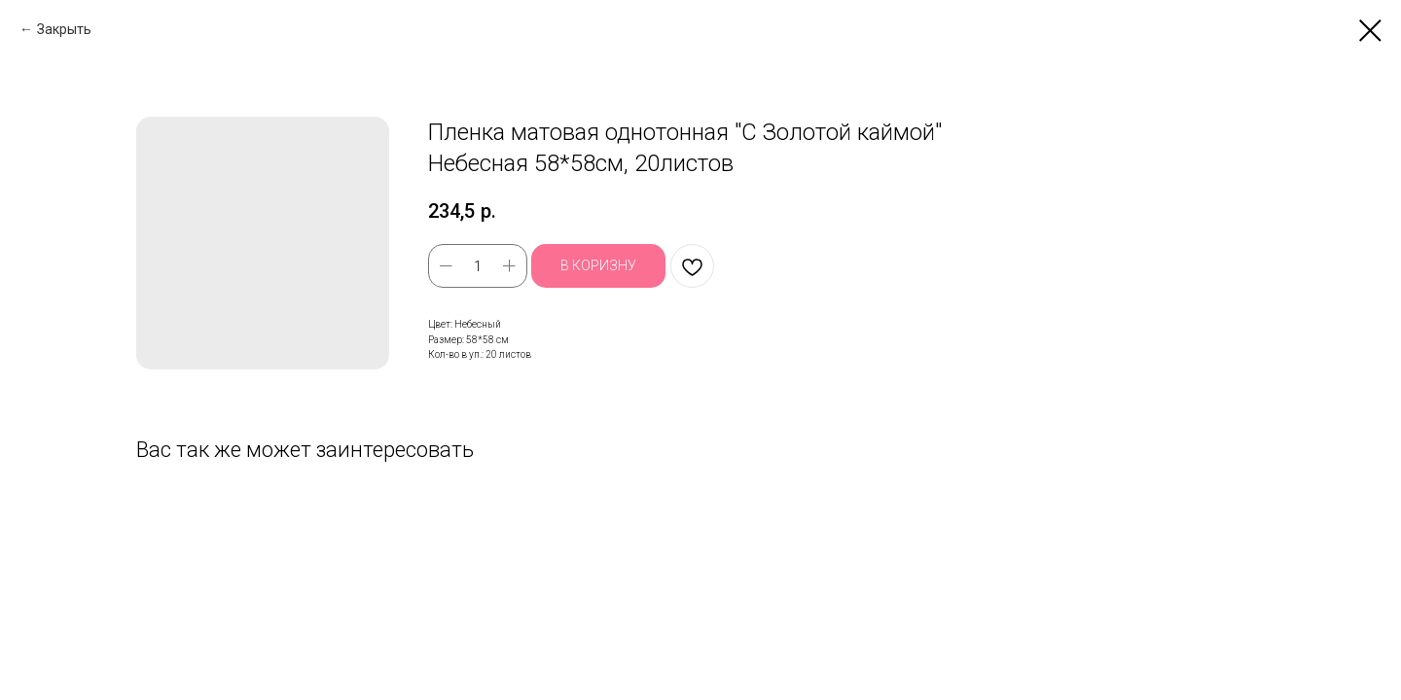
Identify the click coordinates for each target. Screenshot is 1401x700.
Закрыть (64, 29)
